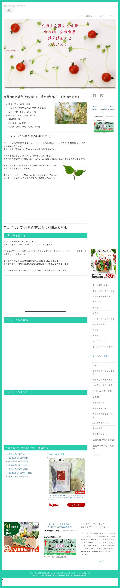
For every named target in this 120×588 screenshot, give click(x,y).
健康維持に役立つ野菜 (18, 458)
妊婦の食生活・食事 (102, 391)
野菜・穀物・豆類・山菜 (104, 291)
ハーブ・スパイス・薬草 (104, 319)
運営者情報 (103, 552)
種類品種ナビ (90, 16)
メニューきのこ (87, 536)
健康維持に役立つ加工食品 (20, 473)
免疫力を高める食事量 (103, 380)
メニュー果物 (109, 533)
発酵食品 (97, 330)
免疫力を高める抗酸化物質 (104, 372)
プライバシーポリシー (98, 527)
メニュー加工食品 (91, 543)
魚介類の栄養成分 (101, 423)
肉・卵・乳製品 (100, 324)
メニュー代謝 (86, 549)
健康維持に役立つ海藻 (18, 469)
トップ (79, 16)
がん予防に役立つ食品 (103, 385)
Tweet (101, 561)
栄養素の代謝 (99, 403)
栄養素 (96, 397)
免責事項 (85, 527)
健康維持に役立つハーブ (19, 454)
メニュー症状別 (99, 549)
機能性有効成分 (100, 434)
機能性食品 (98, 428)
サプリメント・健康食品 (104, 347)
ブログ (112, 16)
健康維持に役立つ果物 (18, 461)
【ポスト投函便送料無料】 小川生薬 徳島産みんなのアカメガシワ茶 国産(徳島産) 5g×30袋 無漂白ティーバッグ (67, 497)
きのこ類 (97, 302)
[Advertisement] (60, 71)
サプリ (102, 16)
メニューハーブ (92, 540)
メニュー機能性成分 (105, 546)
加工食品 (97, 335)
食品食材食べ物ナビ (48, 573)
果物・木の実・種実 (102, 296)
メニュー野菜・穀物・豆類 (92, 533)
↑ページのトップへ (89, 524)
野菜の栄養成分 (100, 408)
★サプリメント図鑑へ (100, 356)
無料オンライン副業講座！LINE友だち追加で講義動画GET (103, 109)
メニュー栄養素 (90, 546)
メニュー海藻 (100, 536)
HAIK (85, 575)
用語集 (96, 455)
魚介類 (96, 313)
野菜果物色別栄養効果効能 (104, 415)
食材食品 (110, 549)
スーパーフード (100, 341)
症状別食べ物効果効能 (18, 476)
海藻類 (96, 308)
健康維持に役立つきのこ (19, 465)
